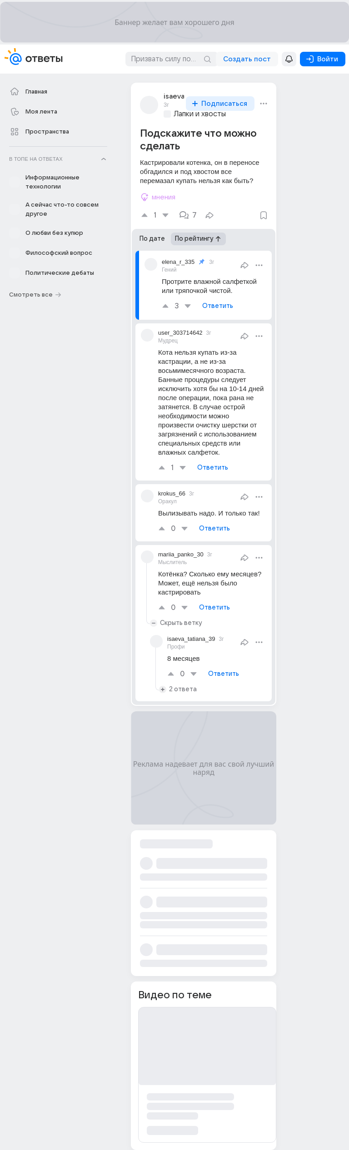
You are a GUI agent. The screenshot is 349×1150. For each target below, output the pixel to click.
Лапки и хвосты (200, 114)
